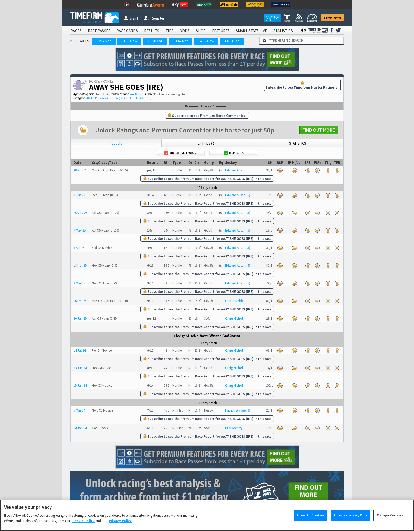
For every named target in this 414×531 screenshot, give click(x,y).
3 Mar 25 (79, 283)
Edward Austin (235, 170)
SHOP (201, 30)
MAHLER (91, 98)
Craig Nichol (234, 318)
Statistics (297, 143)
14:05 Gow (206, 41)
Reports (234, 153)
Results (116, 143)
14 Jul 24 (79, 350)
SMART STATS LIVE (251, 30)
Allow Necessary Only (350, 520)
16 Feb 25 (79, 301)
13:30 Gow (129, 41)
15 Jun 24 (80, 385)
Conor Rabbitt (235, 301)
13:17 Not (103, 41)
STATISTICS (283, 30)
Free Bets (332, 17)
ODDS (185, 30)
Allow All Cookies (310, 520)
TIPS (169, 30)
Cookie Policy (83, 525)
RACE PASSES (99, 30)
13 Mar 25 (80, 265)
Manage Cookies (390, 520)
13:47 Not (180, 41)
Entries (207, 143)
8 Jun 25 (79, 195)
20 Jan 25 (80, 318)
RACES (76, 30)
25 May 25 (80, 213)
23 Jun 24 (80, 368)
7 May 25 (79, 230)
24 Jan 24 (80, 428)
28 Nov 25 (80, 170)
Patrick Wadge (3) (237, 410)
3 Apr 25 (78, 248)
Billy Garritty (233, 428)
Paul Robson (137, 94)
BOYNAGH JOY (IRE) (112, 98)
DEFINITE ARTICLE (138, 98)
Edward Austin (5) (237, 195)
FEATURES (221, 30)
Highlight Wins (180, 153)
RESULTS (151, 30)
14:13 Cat (232, 41)
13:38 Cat (155, 41)
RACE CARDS (127, 30)
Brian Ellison (209, 336)
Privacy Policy (120, 525)
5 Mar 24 (79, 410)
